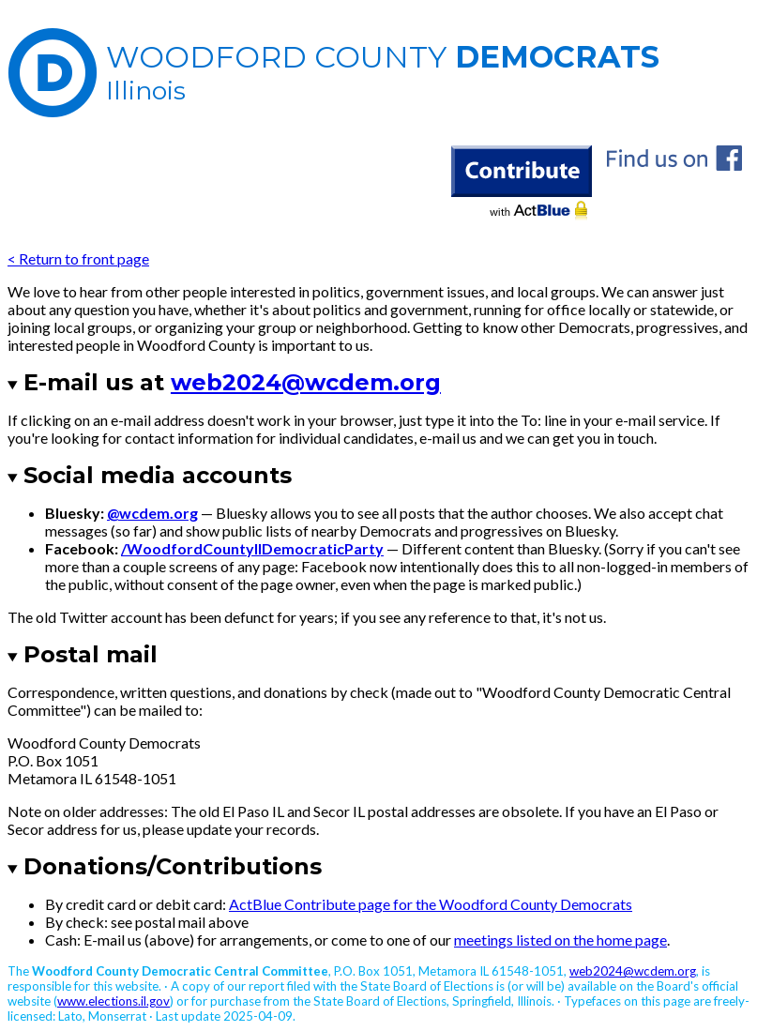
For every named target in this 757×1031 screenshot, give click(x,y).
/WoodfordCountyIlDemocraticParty (252, 548)
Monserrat (117, 1015)
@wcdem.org (152, 513)
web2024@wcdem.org (306, 382)
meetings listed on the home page (560, 939)
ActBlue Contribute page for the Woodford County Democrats (430, 904)
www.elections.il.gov (113, 1000)
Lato (70, 1015)
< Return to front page (78, 258)
